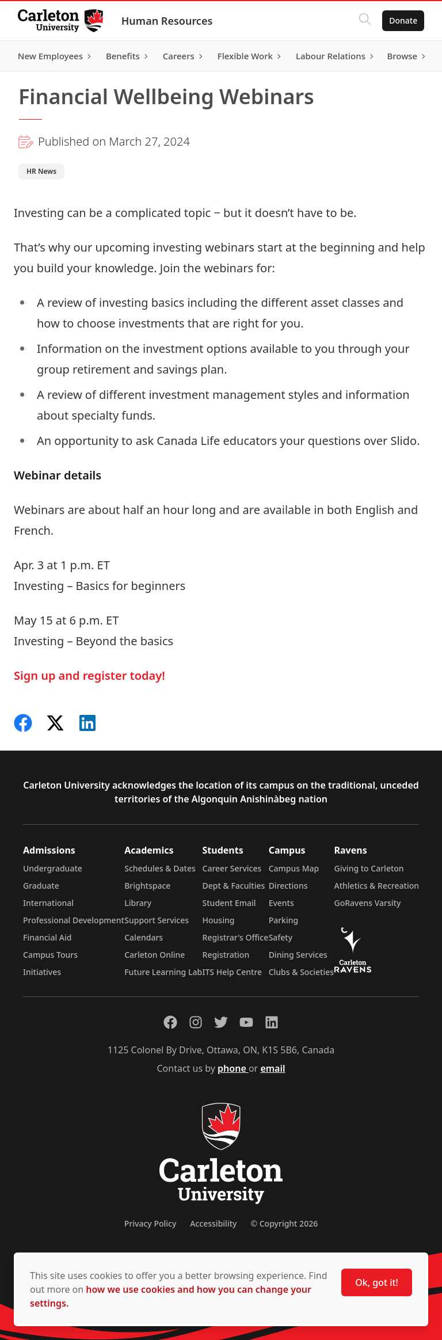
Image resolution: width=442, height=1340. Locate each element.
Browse (401, 56)
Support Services (156, 920)
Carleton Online (154, 954)
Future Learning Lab (163, 971)
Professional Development (73, 920)
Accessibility (213, 1223)
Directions (288, 885)
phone (233, 1068)
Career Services (232, 868)
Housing (219, 920)
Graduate (41, 885)
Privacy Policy (150, 1223)
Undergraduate (52, 868)
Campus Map (294, 868)
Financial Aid (47, 937)
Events (281, 902)
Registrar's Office (236, 937)
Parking (284, 920)
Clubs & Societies (301, 971)
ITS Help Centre (232, 971)
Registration (226, 954)
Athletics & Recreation (376, 885)
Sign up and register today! (89, 675)
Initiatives (42, 971)
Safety (281, 937)
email (272, 1068)
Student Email (229, 902)
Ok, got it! (376, 1282)
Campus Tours (50, 954)
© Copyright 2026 (284, 1223)
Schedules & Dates (160, 868)
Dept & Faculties (234, 885)
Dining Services (298, 954)
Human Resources (168, 21)
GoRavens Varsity (367, 902)
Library (137, 902)
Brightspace (147, 885)
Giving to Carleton (369, 868)
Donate (402, 20)
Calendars (143, 937)
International (48, 902)
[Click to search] (364, 20)
